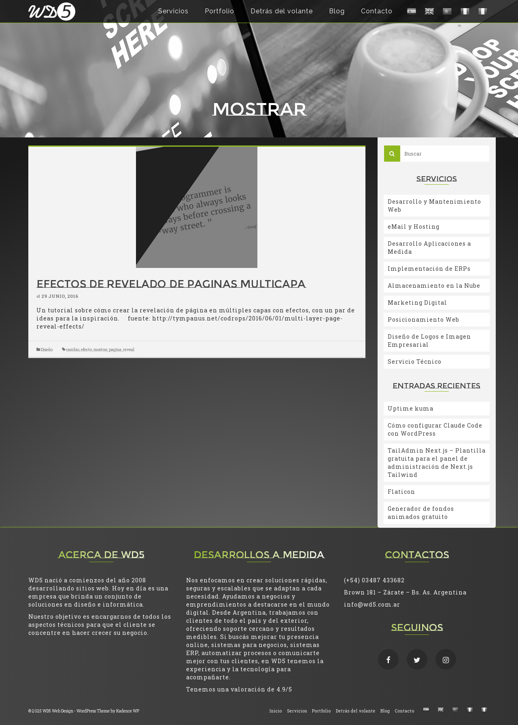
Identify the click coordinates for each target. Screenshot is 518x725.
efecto (86, 349)
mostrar (100, 349)
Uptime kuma (410, 408)
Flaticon (401, 491)
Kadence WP (127, 711)
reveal (128, 349)
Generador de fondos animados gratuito (421, 513)
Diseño (47, 349)
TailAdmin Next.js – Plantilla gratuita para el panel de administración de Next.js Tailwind (437, 462)
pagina (115, 349)
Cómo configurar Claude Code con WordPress (435, 429)
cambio (72, 349)
